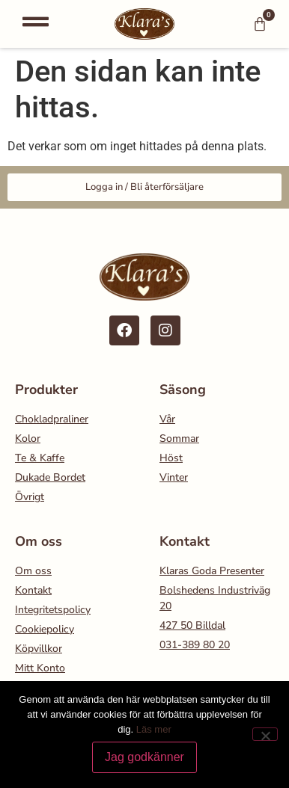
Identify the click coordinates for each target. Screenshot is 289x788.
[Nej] (265, 734)
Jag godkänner (144, 757)
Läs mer (153, 729)
